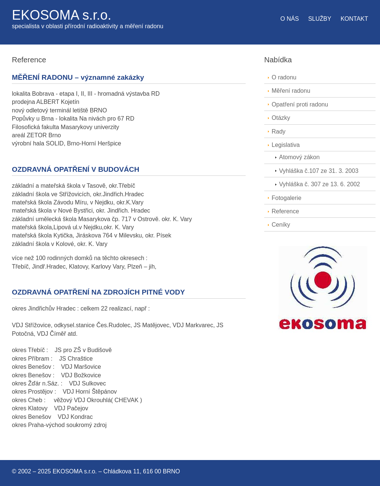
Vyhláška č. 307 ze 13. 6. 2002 (319, 184)
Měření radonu (291, 91)
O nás (290, 19)
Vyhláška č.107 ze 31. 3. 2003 (318, 171)
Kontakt (354, 19)
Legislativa (286, 145)
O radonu (284, 77)
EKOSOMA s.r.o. (61, 15)
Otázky (281, 118)
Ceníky (281, 224)
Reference (285, 211)
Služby (319, 19)
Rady (278, 131)
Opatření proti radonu (300, 104)
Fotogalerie (286, 198)
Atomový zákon (299, 157)
